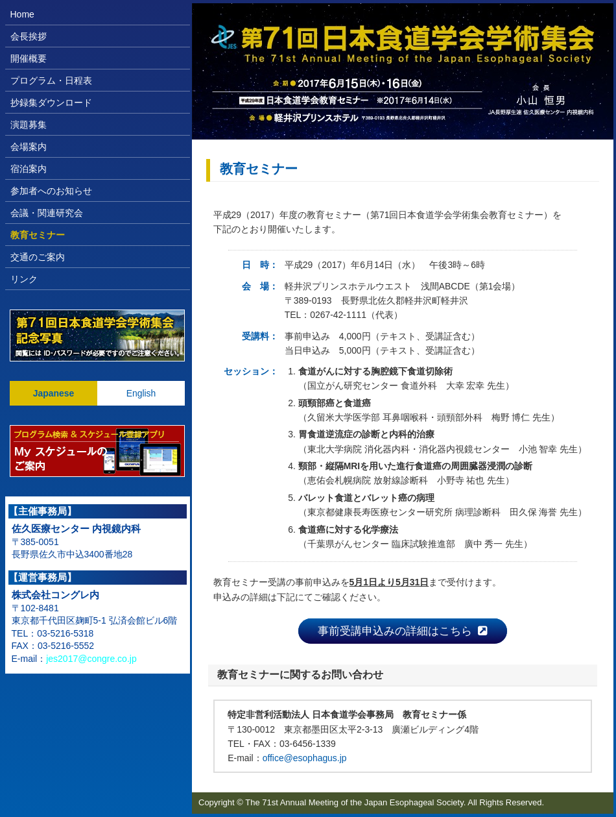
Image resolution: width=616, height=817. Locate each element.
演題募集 (28, 124)
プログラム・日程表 (51, 80)
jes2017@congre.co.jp (91, 658)
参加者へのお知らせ (51, 191)
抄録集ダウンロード (51, 102)
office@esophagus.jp (305, 758)
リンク (24, 279)
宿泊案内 (28, 169)
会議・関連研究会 (46, 213)
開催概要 (28, 58)
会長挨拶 (28, 36)
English (141, 393)
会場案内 (28, 146)
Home (22, 14)
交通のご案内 (37, 257)
